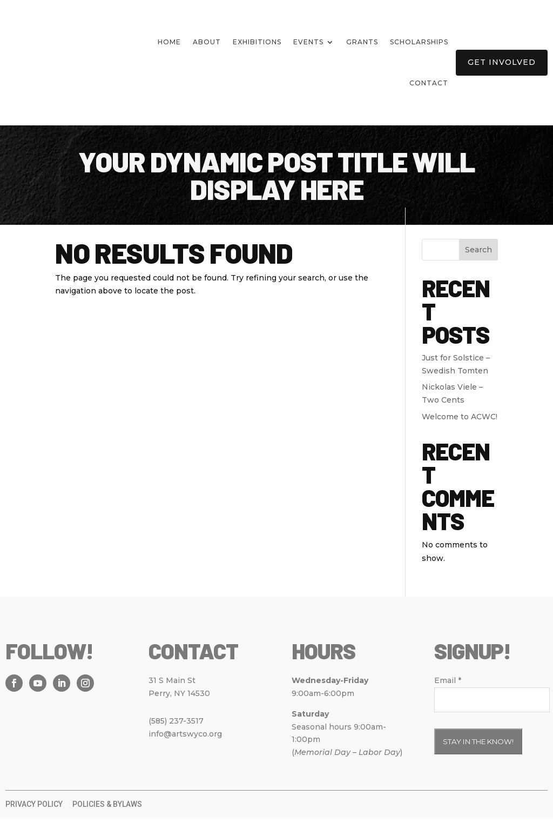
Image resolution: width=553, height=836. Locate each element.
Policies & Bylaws (107, 821)
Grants (362, 42)
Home (169, 42)
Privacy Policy (34, 821)
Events (308, 42)
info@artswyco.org (185, 751)
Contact (428, 83)
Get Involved (502, 62)
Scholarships (419, 42)
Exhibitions (257, 42)
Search (478, 267)
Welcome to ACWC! (459, 434)
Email (447, 698)
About (207, 42)
